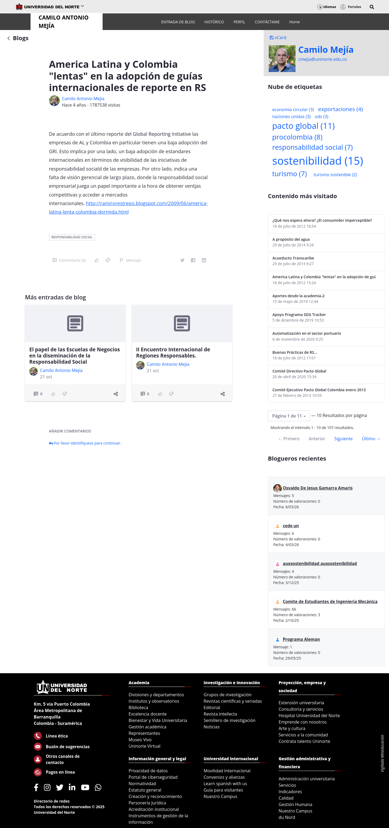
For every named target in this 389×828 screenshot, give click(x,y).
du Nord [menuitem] (287, 817)
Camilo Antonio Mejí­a (83, 98)
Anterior (317, 439)
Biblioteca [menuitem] (138, 707)
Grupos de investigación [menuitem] (228, 695)
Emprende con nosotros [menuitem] (303, 722)
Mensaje (130, 260)
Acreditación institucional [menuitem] (154, 809)
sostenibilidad (317, 160)
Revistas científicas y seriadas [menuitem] (233, 701)
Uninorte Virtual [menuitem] (144, 746)
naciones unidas (291, 116)
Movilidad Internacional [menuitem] (227, 771)
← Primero (289, 439)
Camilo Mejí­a (326, 49)
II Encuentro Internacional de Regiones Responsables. (173, 352)
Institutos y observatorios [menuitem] (154, 701)
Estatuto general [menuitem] (145, 790)
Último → (371, 439)
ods (321, 116)
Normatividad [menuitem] (142, 783)
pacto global (303, 125)
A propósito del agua (291, 239)
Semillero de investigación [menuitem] (230, 720)
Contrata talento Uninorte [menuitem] (304, 741)
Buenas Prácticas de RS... (294, 352)
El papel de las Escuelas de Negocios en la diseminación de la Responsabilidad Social (74, 355)
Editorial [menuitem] (212, 707)
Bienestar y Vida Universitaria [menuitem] (158, 720)
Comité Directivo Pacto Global (299, 371)
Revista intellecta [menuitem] (220, 714)
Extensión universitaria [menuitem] (301, 703)
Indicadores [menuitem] (290, 792)
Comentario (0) (69, 260)
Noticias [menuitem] (212, 727)
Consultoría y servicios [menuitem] (301, 709)
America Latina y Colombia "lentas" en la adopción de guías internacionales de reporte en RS (324, 276)
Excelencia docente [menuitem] (148, 714)
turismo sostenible (335, 175)
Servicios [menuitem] (287, 785)
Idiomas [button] (326, 7)
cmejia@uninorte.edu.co (322, 59)
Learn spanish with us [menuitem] (225, 783)
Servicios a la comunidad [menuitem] (303, 735)
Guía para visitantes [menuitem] (223, 790)
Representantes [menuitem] (144, 733)
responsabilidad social (72, 237)
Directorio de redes (52, 801)
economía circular (293, 109)
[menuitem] (178, 21)
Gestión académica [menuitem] (147, 727)
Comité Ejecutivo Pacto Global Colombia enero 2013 (319, 389)
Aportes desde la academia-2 (298, 295)
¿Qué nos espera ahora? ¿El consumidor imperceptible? (322, 220)
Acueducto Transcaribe (293, 258)
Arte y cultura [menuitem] (292, 728)
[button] (372, 7)
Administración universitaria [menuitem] (307, 779)
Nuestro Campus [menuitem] (220, 796)
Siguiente (343, 439)
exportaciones (340, 109)
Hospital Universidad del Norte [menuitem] (309, 715)
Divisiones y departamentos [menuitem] (156, 695)
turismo (289, 173)
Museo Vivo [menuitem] (140, 740)
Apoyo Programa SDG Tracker (299, 314)
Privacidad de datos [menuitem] (148, 771)
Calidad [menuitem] (286, 798)
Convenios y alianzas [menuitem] (224, 777)
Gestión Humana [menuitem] (295, 804)
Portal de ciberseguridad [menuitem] (153, 777)
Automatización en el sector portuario (306, 333)
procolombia (297, 137)
